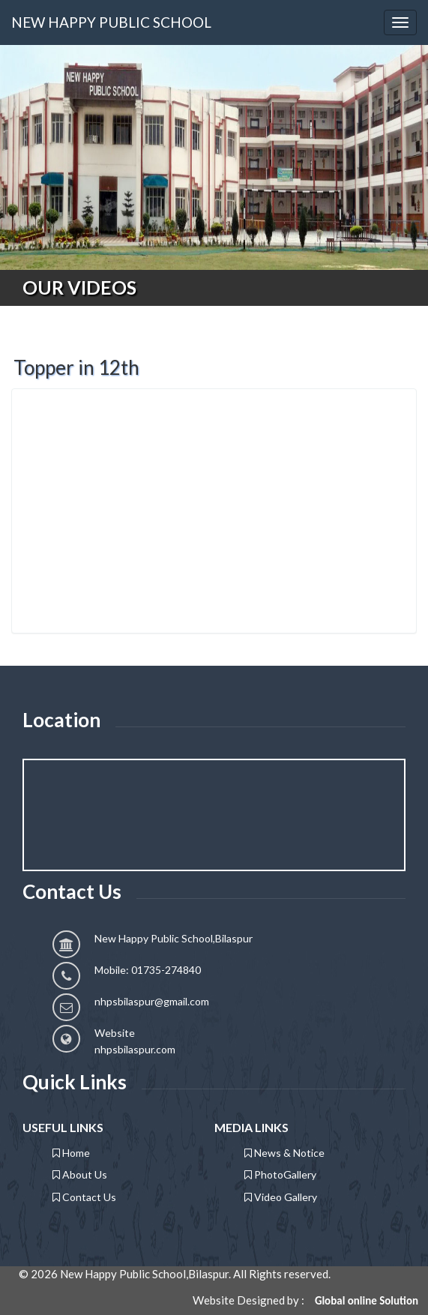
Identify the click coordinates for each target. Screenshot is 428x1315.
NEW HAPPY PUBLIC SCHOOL (111, 22)
